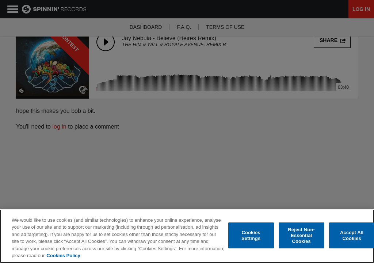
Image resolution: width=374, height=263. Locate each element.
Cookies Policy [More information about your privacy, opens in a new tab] (63, 255)
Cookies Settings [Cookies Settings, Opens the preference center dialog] (250, 235)
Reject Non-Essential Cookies (301, 235)
